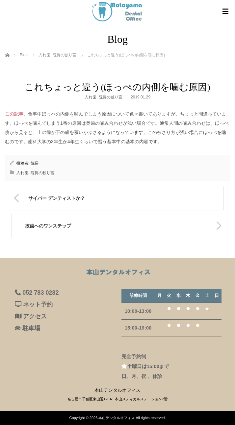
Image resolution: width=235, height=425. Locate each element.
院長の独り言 (110, 97)
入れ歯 (90, 97)
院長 (35, 163)
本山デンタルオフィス (116, 418)
